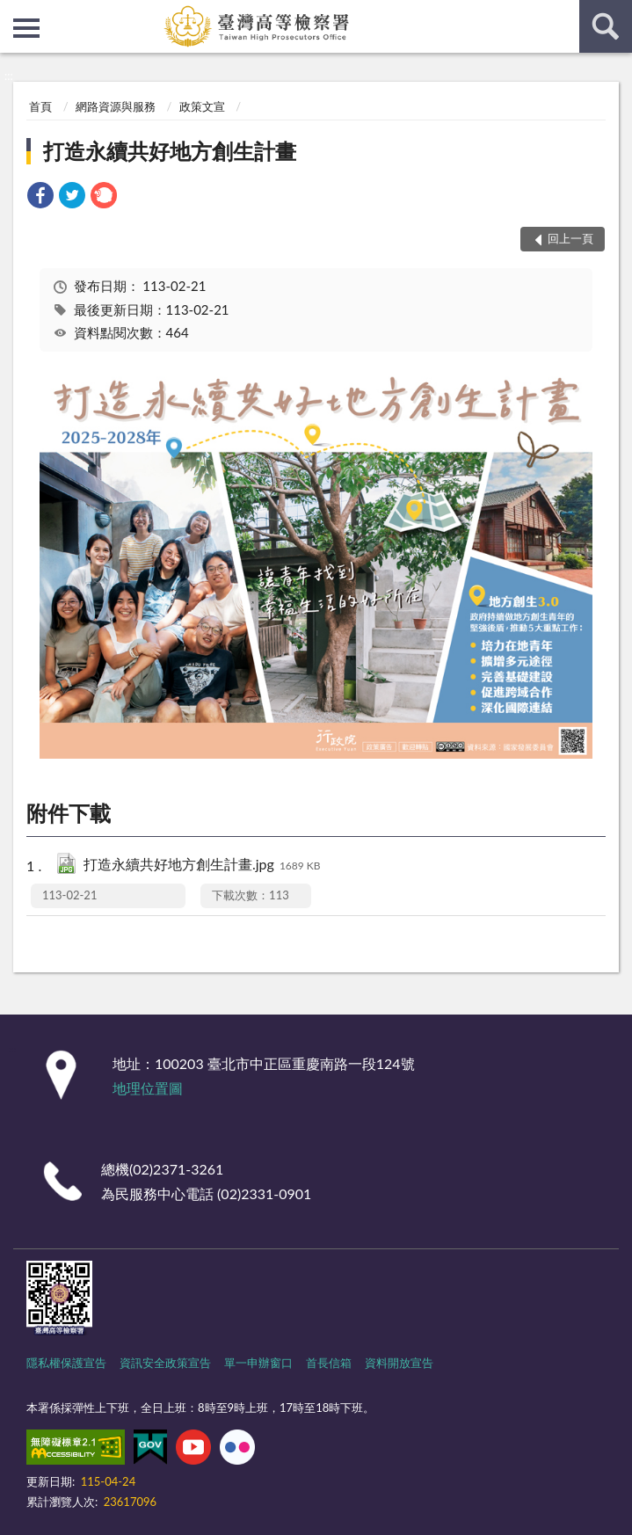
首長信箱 (329, 1363)
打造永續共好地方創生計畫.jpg (202, 865)
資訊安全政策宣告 (165, 1363)
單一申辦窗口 (258, 1363)
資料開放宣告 (399, 1363)
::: (14, 13)
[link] (40, 197)
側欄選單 (26, 28)
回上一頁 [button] (570, 238)
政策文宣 (202, 106)
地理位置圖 (148, 1088)
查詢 (605, 26)
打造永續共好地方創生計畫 (169, 151)
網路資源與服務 (116, 106)
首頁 (40, 106)
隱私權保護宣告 (66, 1363)
